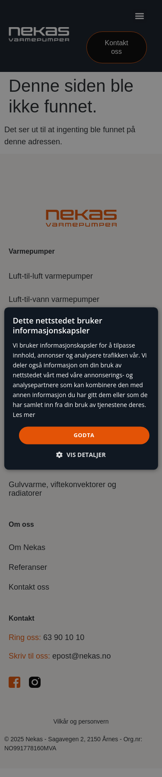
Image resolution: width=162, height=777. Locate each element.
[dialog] (81, 388)
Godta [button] (84, 435)
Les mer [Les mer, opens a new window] (24, 415)
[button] (80, 455)
